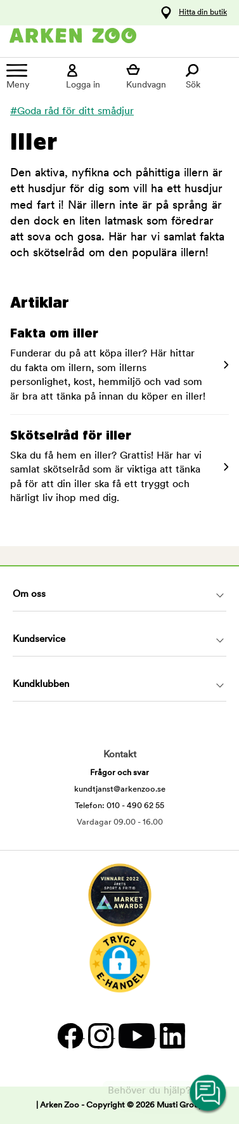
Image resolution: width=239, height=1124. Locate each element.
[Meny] (30, 77)
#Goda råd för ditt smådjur (72, 112)
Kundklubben (41, 684)
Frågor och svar (119, 773)
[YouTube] (136, 1035)
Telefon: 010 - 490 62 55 (119, 806)
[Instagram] (100, 1035)
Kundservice (39, 639)
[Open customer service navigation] (208, 1093)
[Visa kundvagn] (149, 77)
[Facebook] (70, 1035)
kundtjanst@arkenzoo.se (119, 789)
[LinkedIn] (171, 1035)
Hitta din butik (203, 12)
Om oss (29, 594)
